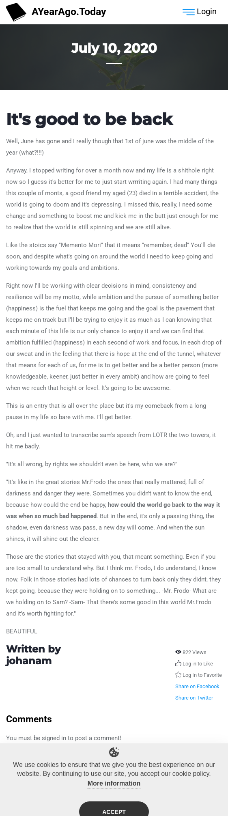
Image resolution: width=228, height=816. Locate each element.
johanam (29, 661)
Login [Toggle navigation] (200, 12)
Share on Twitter (194, 698)
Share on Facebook (197, 686)
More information (114, 787)
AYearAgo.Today (56, 12)
